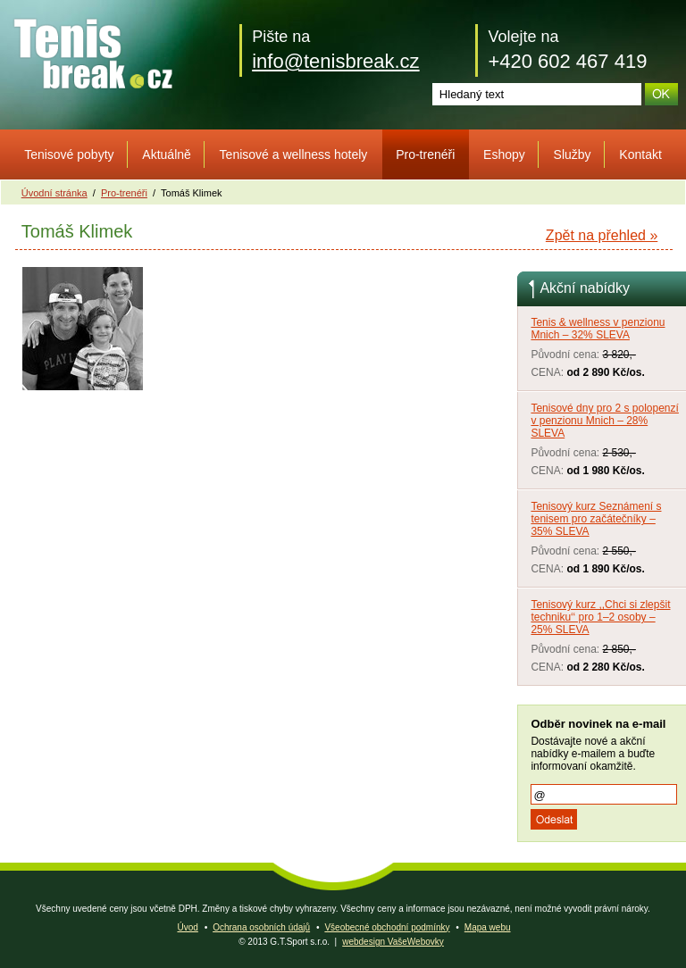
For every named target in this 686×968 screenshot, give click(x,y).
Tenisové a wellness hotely (294, 154)
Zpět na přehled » (601, 235)
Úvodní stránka (54, 193)
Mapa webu (487, 927)
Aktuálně (166, 154)
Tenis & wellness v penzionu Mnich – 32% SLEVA (598, 328)
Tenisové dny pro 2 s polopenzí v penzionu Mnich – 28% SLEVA (604, 420)
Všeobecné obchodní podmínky (386, 927)
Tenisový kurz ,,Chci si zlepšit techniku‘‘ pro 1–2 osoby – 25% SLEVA (600, 617)
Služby (572, 154)
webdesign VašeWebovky (393, 942)
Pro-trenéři (425, 154)
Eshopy (504, 154)
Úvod (187, 927)
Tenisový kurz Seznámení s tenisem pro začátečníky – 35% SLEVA (596, 519)
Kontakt (640, 154)
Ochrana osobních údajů (261, 927)
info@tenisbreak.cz (335, 61)
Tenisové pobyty (68, 154)
